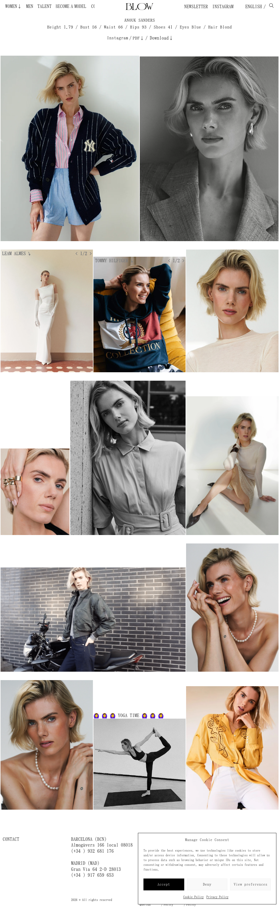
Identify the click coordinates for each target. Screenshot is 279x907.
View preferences (250, 884)
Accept (163, 884)
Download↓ (161, 38)
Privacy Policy (217, 897)
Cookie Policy (193, 897)
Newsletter (196, 6)
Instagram (222, 6)
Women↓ (13, 6)
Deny (207, 884)
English (252, 6)
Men (29, 6)
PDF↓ (138, 38)
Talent (44, 6)
